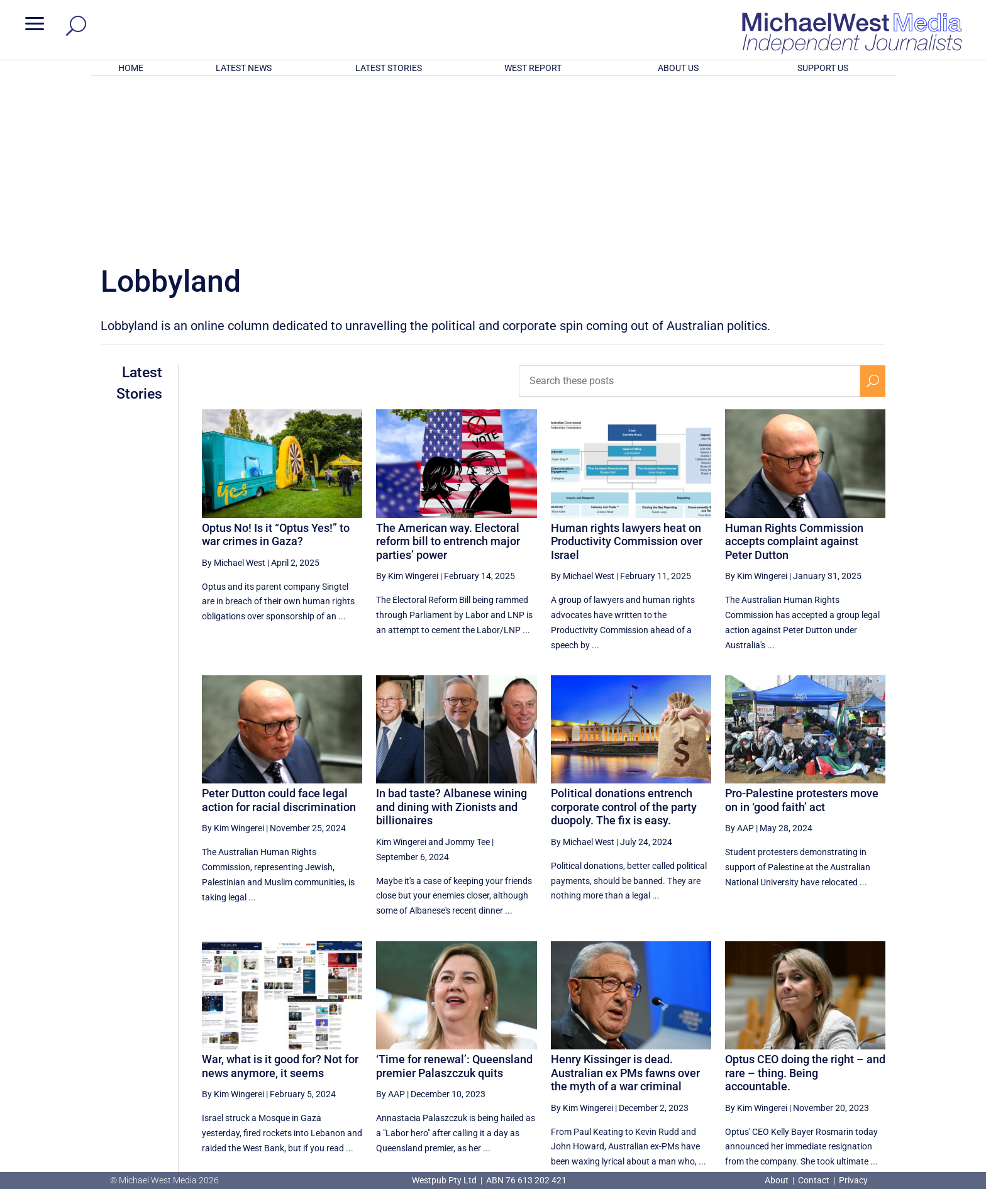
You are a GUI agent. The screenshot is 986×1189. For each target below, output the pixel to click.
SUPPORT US (822, 68)
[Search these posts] (690, 216)
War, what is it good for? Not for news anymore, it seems (280, 901)
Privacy (853, 1180)
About (777, 1180)
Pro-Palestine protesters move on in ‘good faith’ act (801, 635)
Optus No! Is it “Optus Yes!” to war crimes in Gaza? (276, 370)
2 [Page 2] (819, 1053)
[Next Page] (873, 1052)
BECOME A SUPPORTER (919, 1100)
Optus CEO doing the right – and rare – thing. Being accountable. (805, 908)
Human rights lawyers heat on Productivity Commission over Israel (626, 377)
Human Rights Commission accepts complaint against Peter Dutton (794, 377)
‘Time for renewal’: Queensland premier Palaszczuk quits (454, 901)
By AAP (739, 663)
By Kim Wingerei (407, 411)
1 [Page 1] (792, 1053)
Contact (813, 1180)
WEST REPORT (533, 68)
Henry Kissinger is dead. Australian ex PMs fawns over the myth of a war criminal (625, 908)
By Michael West (233, 398)
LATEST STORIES (388, 68)
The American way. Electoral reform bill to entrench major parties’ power (448, 377)
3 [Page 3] (846, 1053)
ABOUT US (678, 68)
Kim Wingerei (401, 677)
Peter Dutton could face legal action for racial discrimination (279, 635)
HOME (130, 68)
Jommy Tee (467, 677)
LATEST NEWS (244, 68)
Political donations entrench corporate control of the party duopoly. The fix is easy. (624, 642)
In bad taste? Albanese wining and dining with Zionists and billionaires (451, 642)
